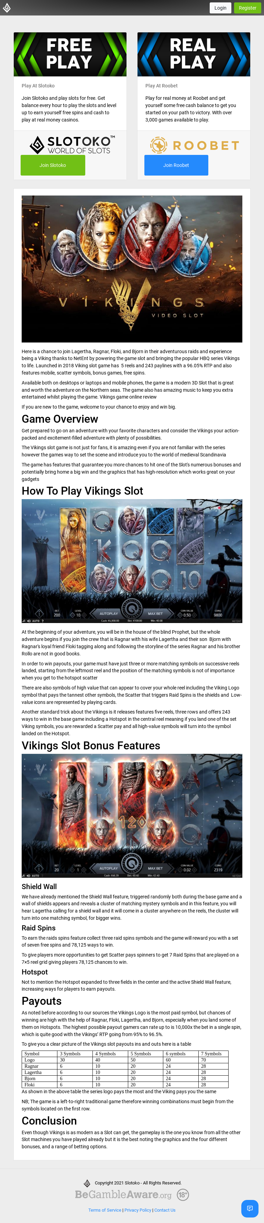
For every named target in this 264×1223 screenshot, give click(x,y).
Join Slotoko (53, 165)
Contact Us (165, 1210)
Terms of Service (104, 1210)
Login (220, 8)
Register (247, 8)
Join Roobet (176, 165)
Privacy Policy (137, 1210)
